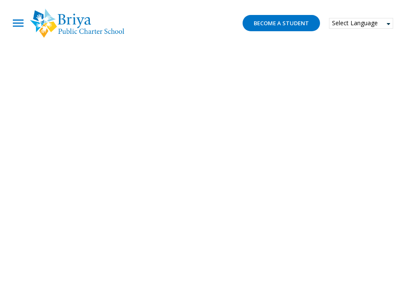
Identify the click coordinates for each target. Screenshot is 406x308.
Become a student (281, 23)
